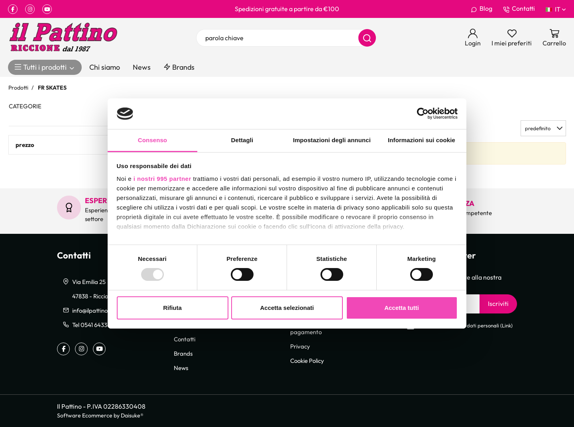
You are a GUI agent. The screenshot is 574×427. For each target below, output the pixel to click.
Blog (481, 8)
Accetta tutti (401, 307)
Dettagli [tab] (242, 140)
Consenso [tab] (152, 140)
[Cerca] (367, 38)
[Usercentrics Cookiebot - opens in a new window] (423, 113)
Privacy (300, 346)
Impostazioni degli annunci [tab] (332, 140)
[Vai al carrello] (554, 38)
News (142, 67)
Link (506, 326)
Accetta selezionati (287, 307)
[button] (543, 128)
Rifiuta (172, 307)
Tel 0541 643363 (93, 324)
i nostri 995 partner (162, 178)
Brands (179, 67)
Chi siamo (104, 67)
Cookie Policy (307, 360)
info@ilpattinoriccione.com (106, 310)
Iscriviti (498, 303)
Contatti (519, 8)
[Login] (473, 38)
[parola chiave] (286, 38)
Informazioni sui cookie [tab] (421, 140)
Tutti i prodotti (44, 67)
